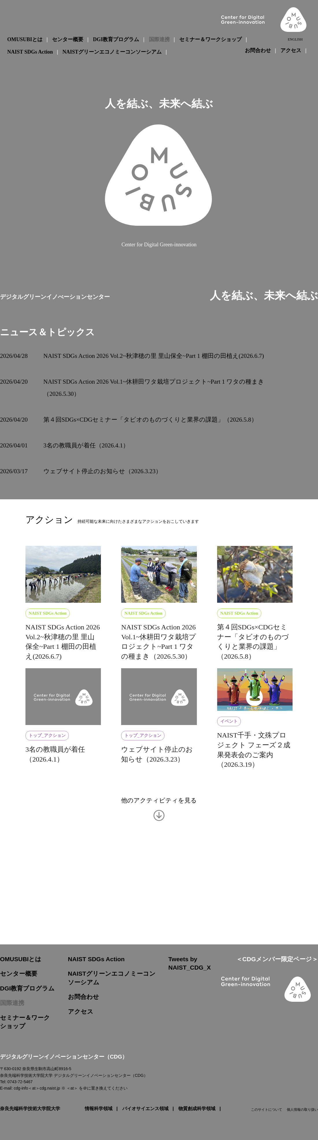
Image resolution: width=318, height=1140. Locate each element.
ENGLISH (295, 39)
